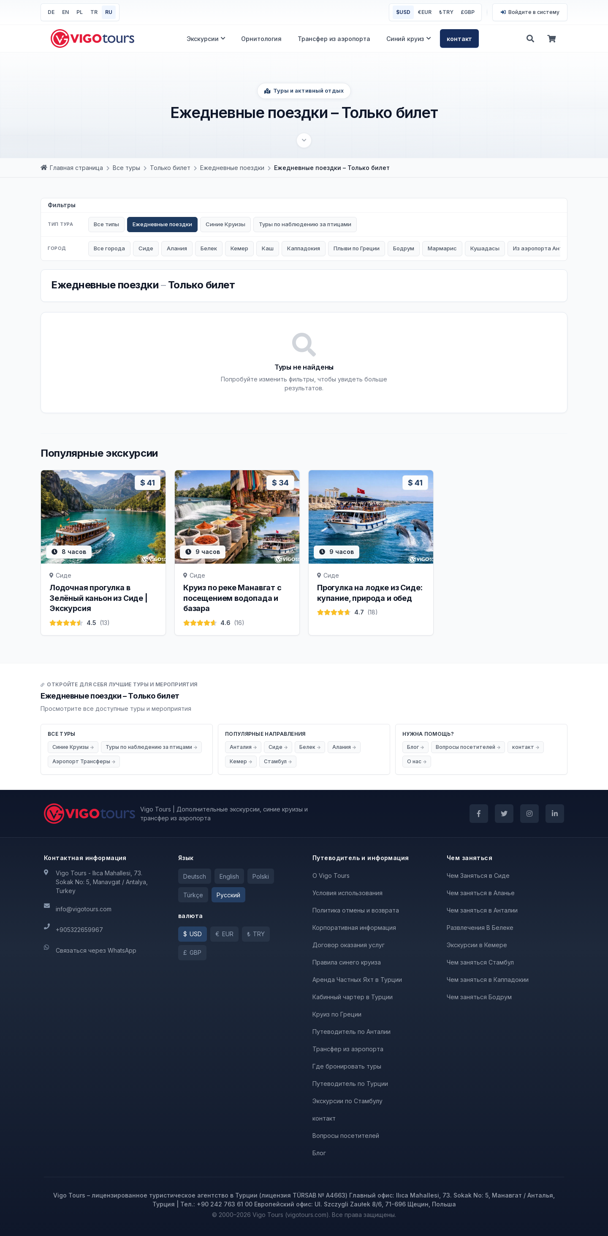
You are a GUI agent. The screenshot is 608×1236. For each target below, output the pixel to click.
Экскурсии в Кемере (477, 944)
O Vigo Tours (331, 875)
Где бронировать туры (346, 1066)
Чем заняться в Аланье (481, 892)
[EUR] (224, 934)
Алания (177, 248)
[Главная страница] (72, 167)
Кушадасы (484, 248)
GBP (468, 12)
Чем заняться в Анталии (482, 910)
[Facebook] (479, 813)
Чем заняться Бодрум (479, 996)
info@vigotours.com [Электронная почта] (83, 909)
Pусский (228, 895)
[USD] (192, 934)
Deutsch (194, 876)
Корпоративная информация (354, 927)
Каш (268, 248)
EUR (425, 12)
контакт (459, 38)
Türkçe (193, 895)
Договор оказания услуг (348, 944)
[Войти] (530, 12)
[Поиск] (530, 38)
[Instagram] (529, 813)
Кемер (239, 248)
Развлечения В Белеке (480, 927)
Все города (109, 248)
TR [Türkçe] (94, 12)
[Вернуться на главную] (92, 38)
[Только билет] (170, 167)
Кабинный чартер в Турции (352, 996)
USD (403, 12)
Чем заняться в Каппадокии (488, 979)
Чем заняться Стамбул (480, 962)
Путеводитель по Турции (350, 1083)
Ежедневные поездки (162, 224)
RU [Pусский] (108, 12)
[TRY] (256, 934)
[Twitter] (504, 813)
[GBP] (192, 952)
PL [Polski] (79, 12)
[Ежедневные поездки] (232, 167)
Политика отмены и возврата (355, 910)
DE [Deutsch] (51, 12)
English (229, 876)
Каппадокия (303, 248)
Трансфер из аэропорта (334, 38)
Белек (209, 248)
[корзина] (551, 38)
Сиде (145, 248)
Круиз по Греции (336, 1014)
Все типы (106, 224)
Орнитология (261, 38)
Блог (319, 1153)
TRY (446, 12)
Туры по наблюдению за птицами (305, 224)
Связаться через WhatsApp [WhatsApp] (96, 950)
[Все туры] (126, 167)
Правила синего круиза (346, 962)
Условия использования (347, 892)
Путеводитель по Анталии (351, 1031)
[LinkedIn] (555, 813)
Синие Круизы (225, 224)
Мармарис (442, 248)
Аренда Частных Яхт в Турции (357, 979)
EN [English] (65, 12)
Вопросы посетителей (345, 1135)
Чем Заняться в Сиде (478, 875)
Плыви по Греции (357, 248)
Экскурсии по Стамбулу (347, 1100)
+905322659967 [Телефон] (79, 929)
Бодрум (403, 248)
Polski (260, 876)
